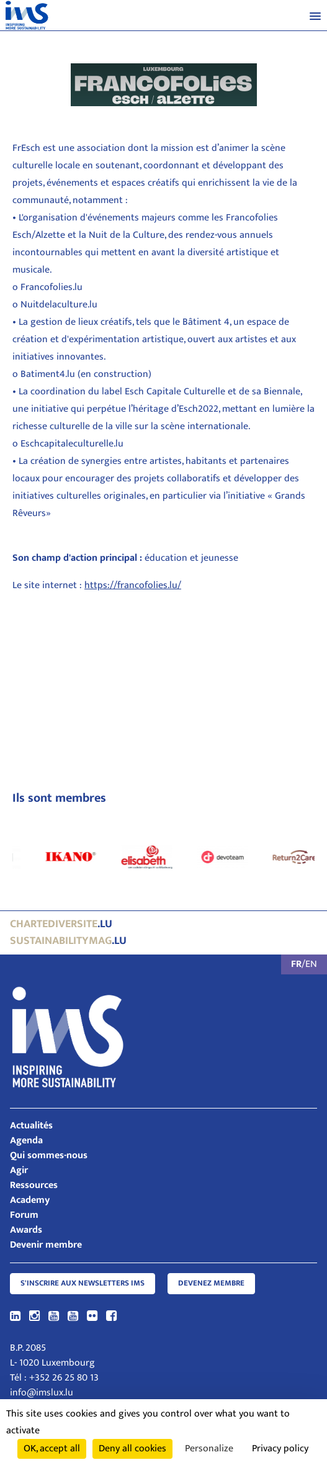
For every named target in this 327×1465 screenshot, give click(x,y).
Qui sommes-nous (48, 1155)
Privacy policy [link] (280, 1448)
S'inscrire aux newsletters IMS (82, 1283)
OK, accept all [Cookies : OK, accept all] (52, 1448)
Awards (26, 1230)
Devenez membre (211, 1283)
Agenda (26, 1140)
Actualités (31, 1125)
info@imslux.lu (41, 1392)
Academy (30, 1200)
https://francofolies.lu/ (132, 585)
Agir (19, 1170)
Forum (24, 1215)
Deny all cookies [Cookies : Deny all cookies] (132, 1448)
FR (296, 964)
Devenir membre (46, 1244)
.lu (61, 924)
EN (311, 964)
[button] (315, 15)
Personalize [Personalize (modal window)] (209, 1448)
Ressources (34, 1185)
